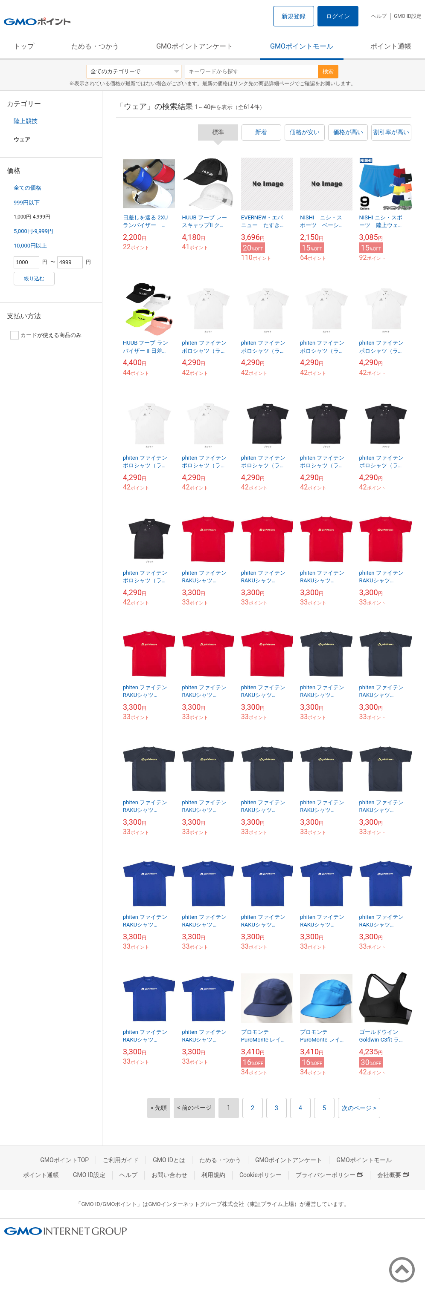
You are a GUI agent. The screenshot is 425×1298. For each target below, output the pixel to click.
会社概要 (393, 1174)
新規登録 (294, 16)
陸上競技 (26, 121)
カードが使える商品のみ (46, 335)
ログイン (338, 16)
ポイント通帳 (390, 46)
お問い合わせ (169, 1174)
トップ (24, 46)
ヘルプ (379, 16)
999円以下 (27, 202)
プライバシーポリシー (329, 1174)
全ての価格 (27, 187)
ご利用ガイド (121, 1160)
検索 (328, 71)
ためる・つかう (95, 46)
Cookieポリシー (260, 1174)
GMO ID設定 (408, 16)
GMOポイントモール (301, 46)
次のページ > (359, 1108)
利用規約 (213, 1174)
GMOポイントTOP (64, 1160)
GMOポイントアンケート (194, 46)
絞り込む (34, 279)
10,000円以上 (30, 245)
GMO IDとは (169, 1160)
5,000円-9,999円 (33, 231)
